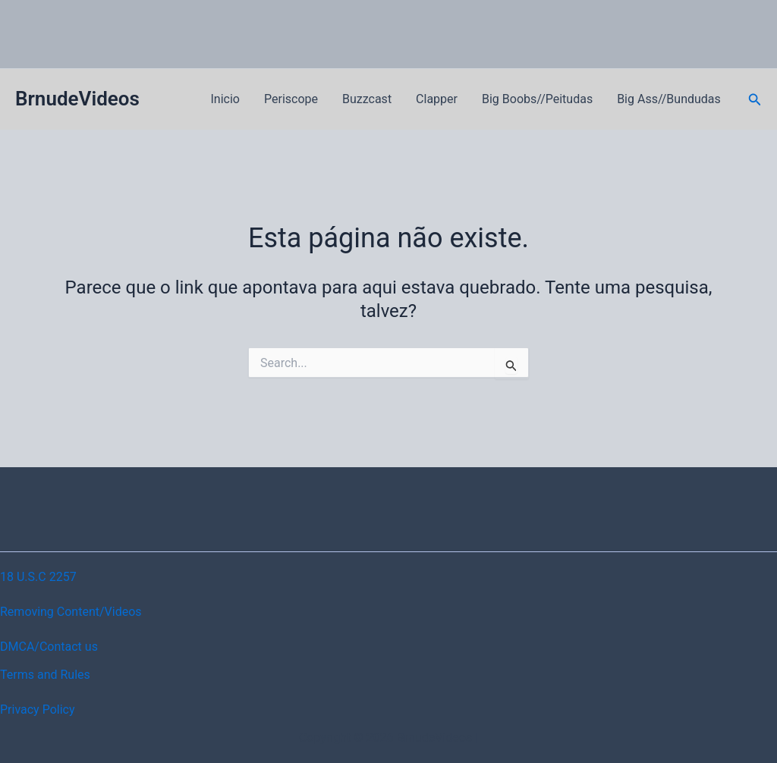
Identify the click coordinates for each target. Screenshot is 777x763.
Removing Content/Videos (71, 611)
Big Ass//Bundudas (669, 99)
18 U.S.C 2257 (38, 577)
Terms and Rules (45, 674)
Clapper (437, 99)
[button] (755, 99)
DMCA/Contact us (49, 646)
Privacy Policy (37, 709)
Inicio (225, 99)
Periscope (291, 99)
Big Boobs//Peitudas (537, 99)
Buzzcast (367, 99)
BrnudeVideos (77, 98)
